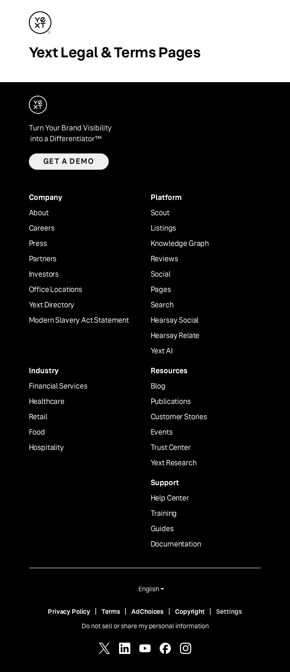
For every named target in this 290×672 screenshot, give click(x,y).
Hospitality (46, 447)
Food (37, 432)
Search (162, 305)
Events (162, 432)
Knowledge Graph (180, 243)
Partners (43, 259)
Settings (229, 611)
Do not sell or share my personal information (145, 626)
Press (38, 243)
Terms (110, 611)
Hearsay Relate (175, 335)
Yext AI (162, 351)
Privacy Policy (69, 611)
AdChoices (147, 611)
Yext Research (174, 463)
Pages (161, 289)
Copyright (190, 611)
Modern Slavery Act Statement (79, 320)
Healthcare (46, 401)
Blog (158, 386)
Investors (44, 274)
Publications (171, 401)
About (39, 213)
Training (164, 513)
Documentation (176, 544)
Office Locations (55, 289)
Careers (42, 228)
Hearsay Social (175, 320)
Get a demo (68, 161)
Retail (38, 417)
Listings (163, 228)
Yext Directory (52, 305)
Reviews (164, 259)
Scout (160, 213)
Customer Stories (179, 417)
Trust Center (171, 447)
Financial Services (58, 386)
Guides (162, 528)
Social (160, 274)
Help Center (170, 498)
